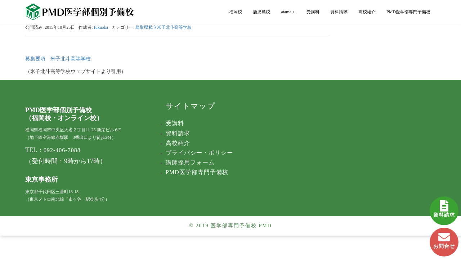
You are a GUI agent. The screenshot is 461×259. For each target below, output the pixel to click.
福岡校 (235, 11)
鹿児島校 (261, 11)
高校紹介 (367, 11)
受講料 (312, 11)
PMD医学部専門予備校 (408, 11)
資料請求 (444, 207)
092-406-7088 (62, 150)
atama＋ (288, 11)
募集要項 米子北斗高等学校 (58, 59)
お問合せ (444, 238)
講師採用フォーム (190, 162)
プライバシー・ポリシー (199, 153)
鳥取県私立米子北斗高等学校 (163, 27)
